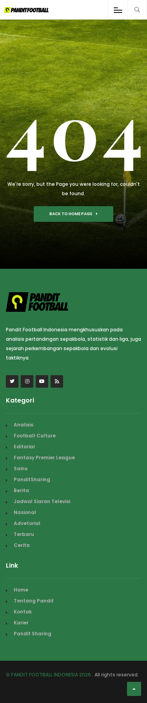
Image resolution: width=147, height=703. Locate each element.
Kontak (23, 611)
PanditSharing (32, 479)
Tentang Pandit (34, 600)
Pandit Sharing (32, 633)
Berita (21, 490)
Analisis (23, 424)
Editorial (24, 446)
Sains (20, 468)
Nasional (25, 512)
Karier (21, 622)
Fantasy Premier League (44, 457)
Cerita (22, 545)
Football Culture (35, 435)
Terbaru (24, 534)
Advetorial (27, 523)
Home (21, 589)
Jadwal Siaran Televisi (42, 501)
